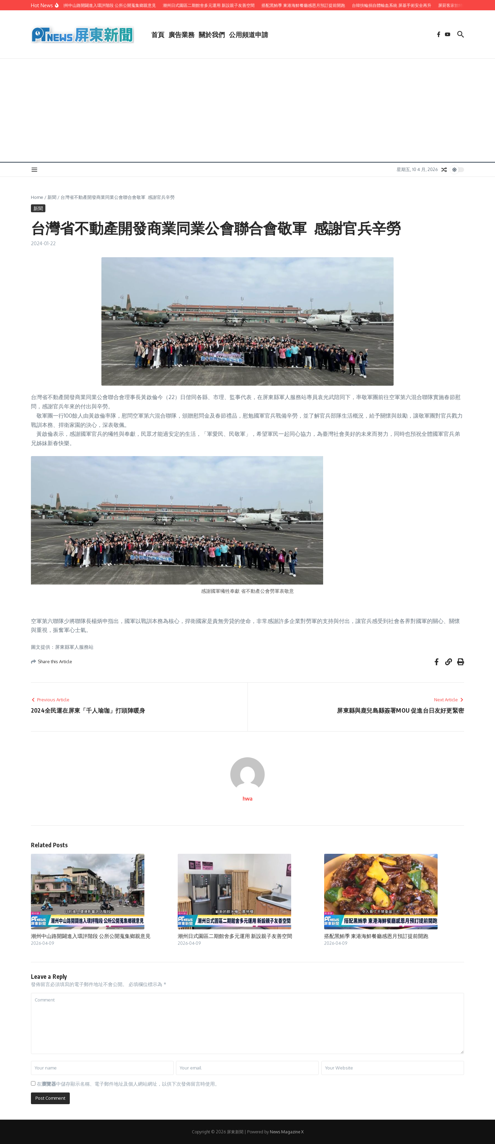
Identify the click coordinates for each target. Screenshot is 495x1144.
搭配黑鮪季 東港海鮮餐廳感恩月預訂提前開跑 (376, 936)
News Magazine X (287, 1131)
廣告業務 (181, 34)
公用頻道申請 (248, 34)
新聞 (51, 197)
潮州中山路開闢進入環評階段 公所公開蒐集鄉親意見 (91, 936)
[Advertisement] (247, 110)
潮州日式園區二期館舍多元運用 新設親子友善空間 (235, 936)
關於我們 (212, 34)
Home (37, 197)
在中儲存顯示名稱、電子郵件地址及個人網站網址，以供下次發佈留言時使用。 (128, 1084)
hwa (247, 798)
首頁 (157, 34)
